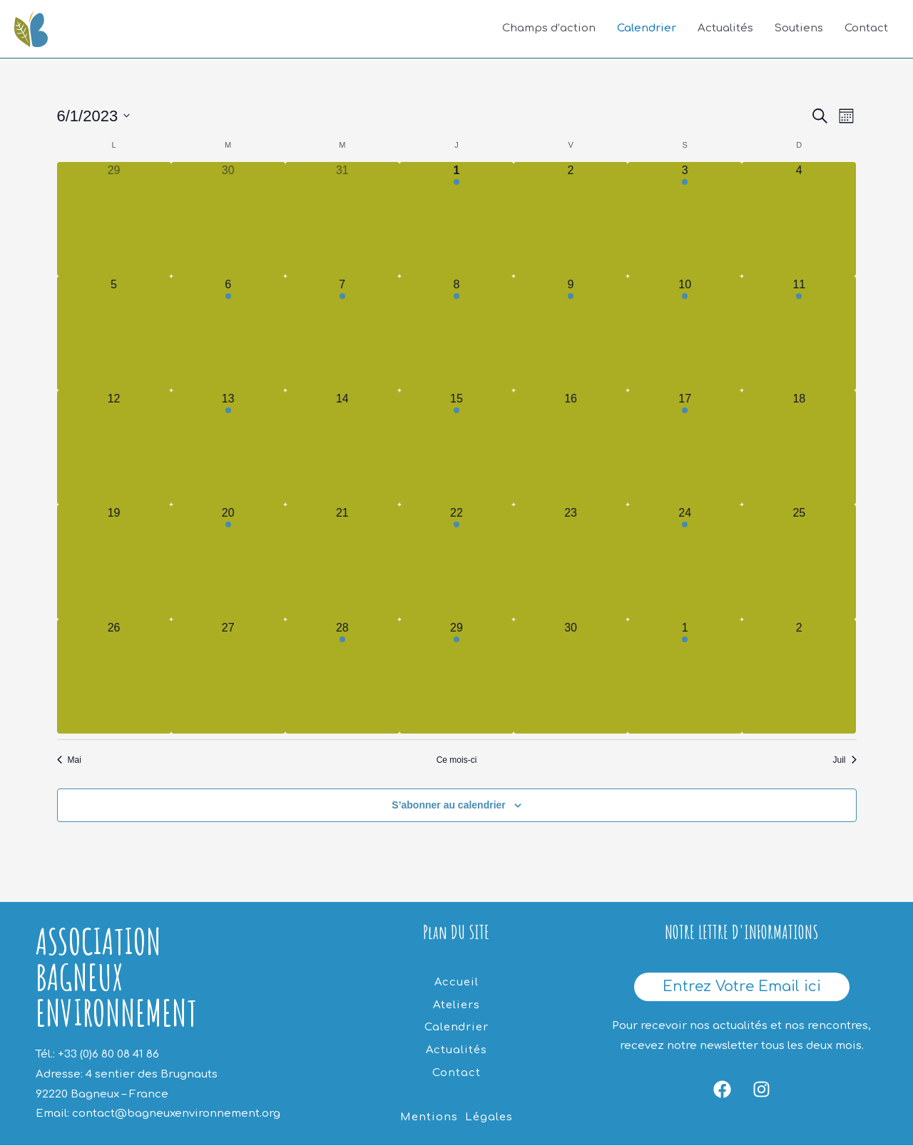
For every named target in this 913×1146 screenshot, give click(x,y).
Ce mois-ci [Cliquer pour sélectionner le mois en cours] (457, 760)
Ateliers (456, 1004)
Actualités (725, 29)
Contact (866, 29)
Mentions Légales (456, 1113)
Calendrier (646, 29)
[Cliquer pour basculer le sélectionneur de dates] (94, 116)
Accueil (456, 982)
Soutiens (799, 29)
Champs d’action (549, 29)
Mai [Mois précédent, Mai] (69, 760)
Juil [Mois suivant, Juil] (844, 760)
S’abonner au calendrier (449, 805)
